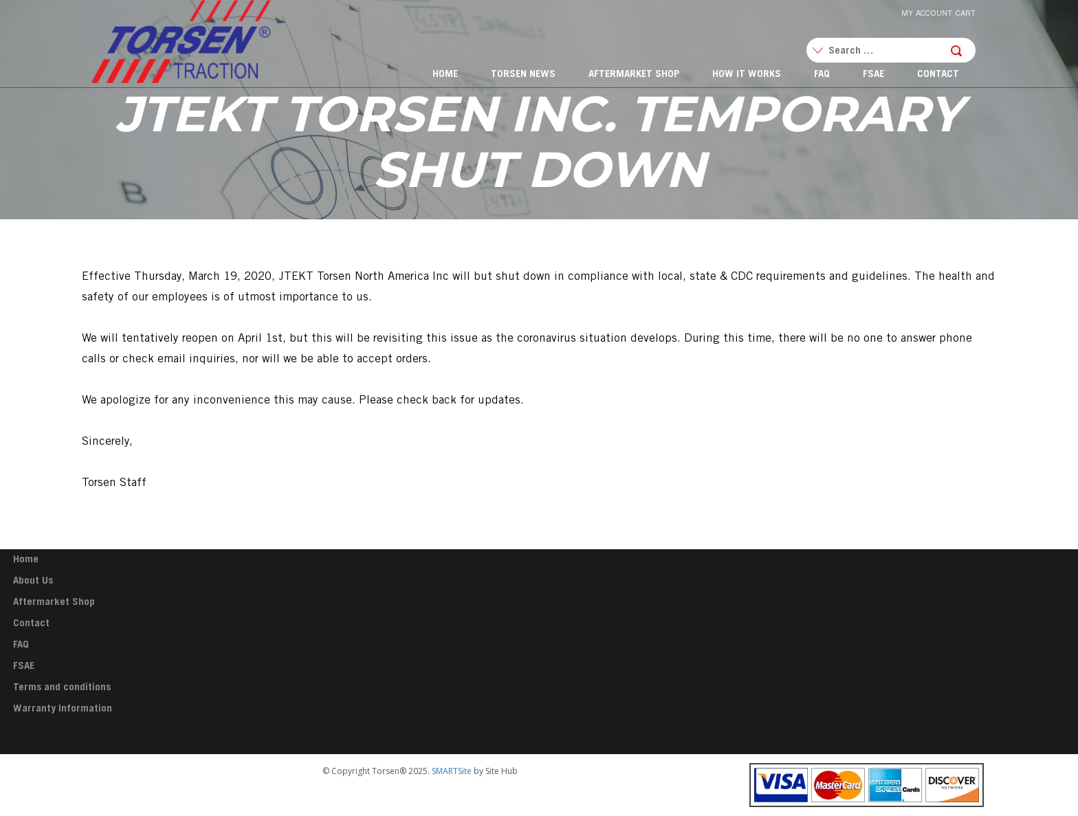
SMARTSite (452, 771)
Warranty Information (62, 709)
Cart (966, 14)
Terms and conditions (62, 688)
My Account (926, 14)
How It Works (746, 74)
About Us (33, 581)
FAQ (822, 74)
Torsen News (523, 74)
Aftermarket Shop (633, 74)
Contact (938, 74)
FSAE (873, 74)
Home (445, 74)
